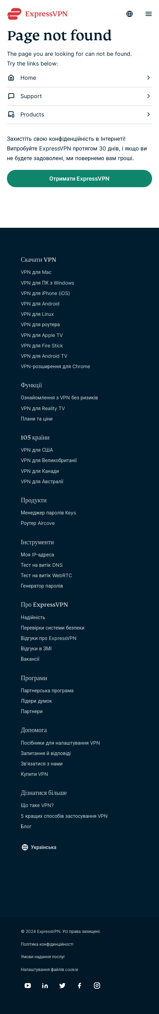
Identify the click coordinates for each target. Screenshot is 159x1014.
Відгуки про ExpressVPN (49, 638)
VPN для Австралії (42, 481)
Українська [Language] (43, 847)
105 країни (35, 437)
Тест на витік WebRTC (46, 575)
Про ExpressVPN (44, 604)
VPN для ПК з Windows (47, 283)
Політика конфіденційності (47, 944)
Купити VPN (34, 774)
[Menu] (149, 14)
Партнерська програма (47, 690)
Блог (26, 826)
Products (79, 114)
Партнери (32, 711)
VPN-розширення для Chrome (55, 366)
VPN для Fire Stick (42, 345)
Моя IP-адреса (37, 554)
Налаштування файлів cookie (49, 969)
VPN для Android (40, 303)
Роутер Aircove (38, 523)
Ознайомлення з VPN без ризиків (59, 397)
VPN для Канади (40, 471)
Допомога (34, 730)
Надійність (33, 617)
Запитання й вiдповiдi (46, 753)
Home (79, 77)
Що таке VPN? (37, 805)
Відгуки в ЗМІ (36, 648)
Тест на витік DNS (42, 565)
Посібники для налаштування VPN (60, 743)
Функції (31, 385)
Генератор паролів (42, 586)
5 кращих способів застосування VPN (64, 816)
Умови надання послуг (43, 956)
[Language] (129, 14)
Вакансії (30, 659)
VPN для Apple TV (42, 335)
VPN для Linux (37, 314)
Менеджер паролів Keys (48, 512)
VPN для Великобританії (49, 460)
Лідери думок (36, 701)
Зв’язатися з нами (42, 763)
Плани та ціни (37, 419)
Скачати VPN (38, 259)
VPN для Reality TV (43, 408)
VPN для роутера (40, 324)
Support (79, 96)
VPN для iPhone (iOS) (45, 293)
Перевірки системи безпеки (53, 628)
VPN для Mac (36, 272)
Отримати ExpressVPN (80, 178)
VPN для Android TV (44, 356)
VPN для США (37, 450)
